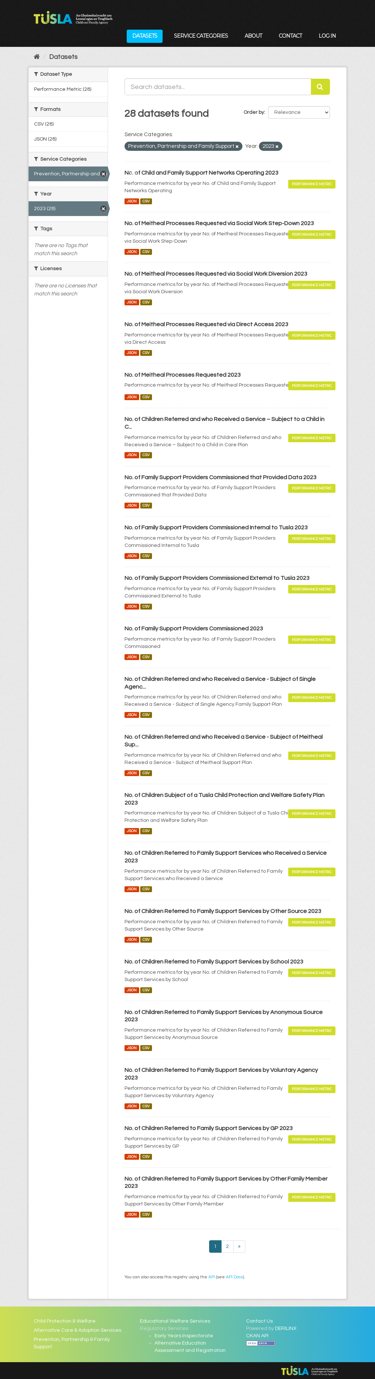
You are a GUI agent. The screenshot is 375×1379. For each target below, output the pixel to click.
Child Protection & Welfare (65, 1321)
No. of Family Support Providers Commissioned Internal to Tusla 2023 (216, 527)
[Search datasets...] (218, 86)
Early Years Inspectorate (184, 1335)
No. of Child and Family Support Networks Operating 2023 (201, 173)
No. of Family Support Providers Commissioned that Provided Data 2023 (220, 477)
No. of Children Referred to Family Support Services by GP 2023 (209, 1128)
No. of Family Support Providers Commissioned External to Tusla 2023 (217, 578)
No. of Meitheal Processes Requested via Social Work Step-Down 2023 (219, 223)
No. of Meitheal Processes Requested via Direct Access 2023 (206, 324)
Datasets (144, 36)
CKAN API (257, 1335)
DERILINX (286, 1328)
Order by (254, 112)
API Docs (234, 1277)
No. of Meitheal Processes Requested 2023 (183, 375)
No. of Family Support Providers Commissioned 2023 (194, 628)
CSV (146, 201)
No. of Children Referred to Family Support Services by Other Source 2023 (223, 911)
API (211, 1277)
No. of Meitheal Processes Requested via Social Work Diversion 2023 (216, 274)
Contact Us (259, 1321)
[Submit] (320, 87)
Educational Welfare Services (175, 1321)
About (253, 36)
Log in (327, 36)
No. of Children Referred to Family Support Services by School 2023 (214, 962)
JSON (132, 201)
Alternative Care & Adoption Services (77, 1330)
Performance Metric (312, 184)
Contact (290, 36)
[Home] (37, 56)
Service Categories (201, 36)
